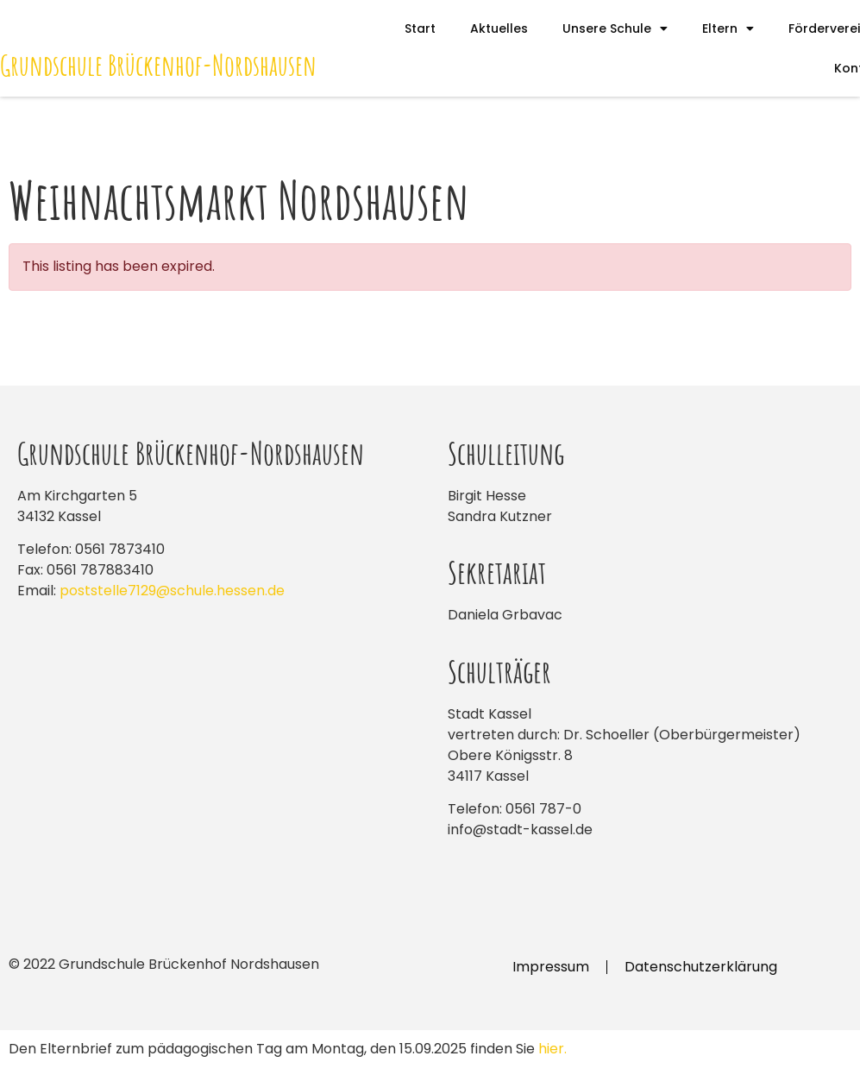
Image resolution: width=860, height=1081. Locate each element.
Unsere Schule (615, 28)
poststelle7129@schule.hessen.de (172, 590)
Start (420, 28)
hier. (552, 1049)
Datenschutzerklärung (701, 967)
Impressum (550, 967)
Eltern (728, 28)
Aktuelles (499, 28)
